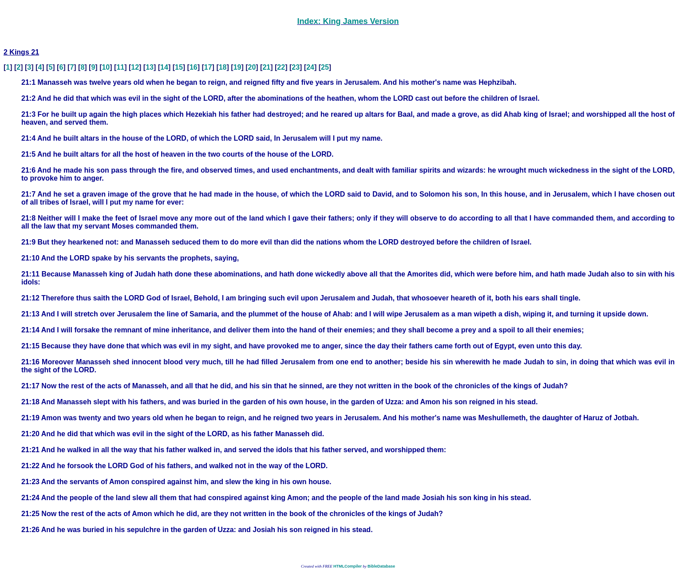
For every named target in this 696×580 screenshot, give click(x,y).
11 (120, 67)
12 (135, 67)
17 (208, 67)
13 (150, 67)
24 (310, 67)
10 (106, 67)
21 (266, 67)
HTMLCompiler (347, 566)
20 (252, 67)
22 (281, 67)
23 (296, 67)
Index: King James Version (348, 21)
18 (223, 67)
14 (164, 67)
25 (325, 67)
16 (194, 67)
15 (179, 67)
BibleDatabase (381, 566)
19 (237, 67)
